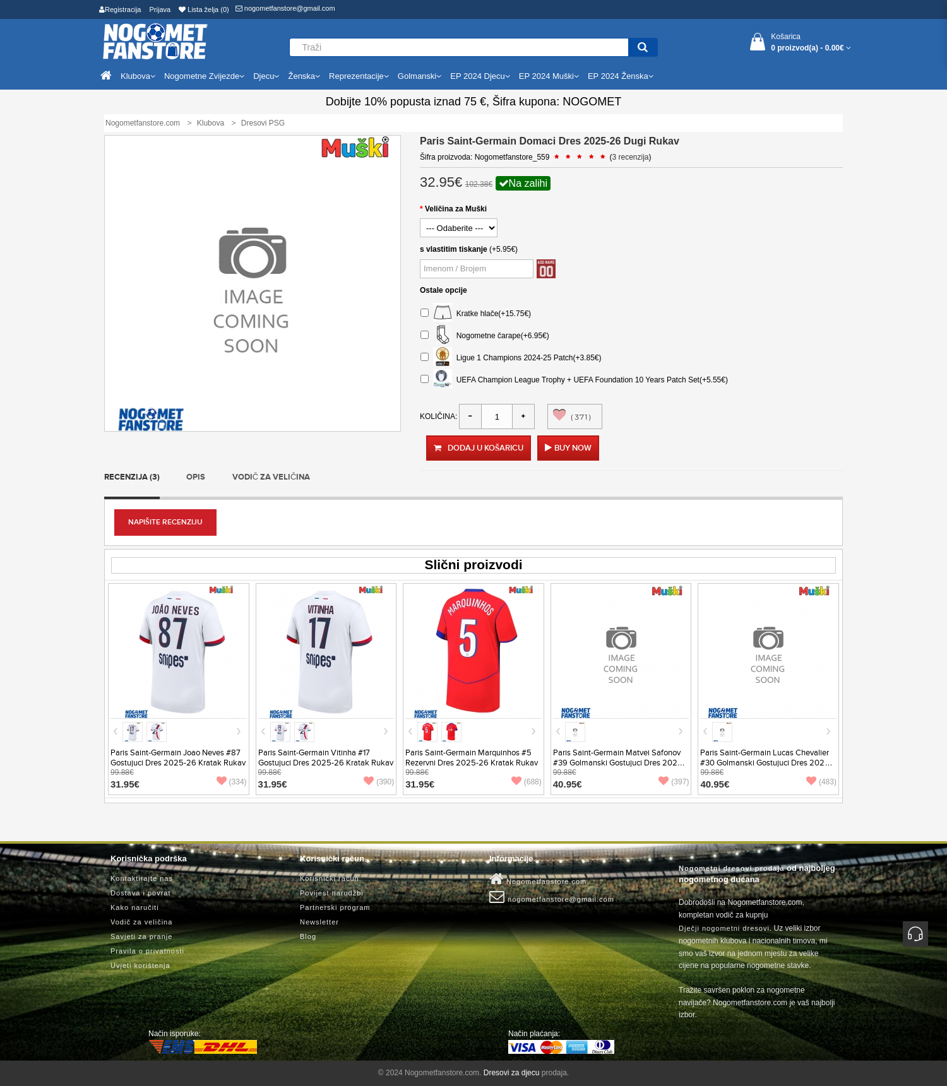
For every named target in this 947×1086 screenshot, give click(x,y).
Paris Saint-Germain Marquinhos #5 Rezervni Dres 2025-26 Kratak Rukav (471, 758)
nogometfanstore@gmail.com (285, 8)
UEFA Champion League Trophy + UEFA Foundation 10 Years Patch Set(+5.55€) (574, 380)
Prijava (160, 9)
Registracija (120, 9)
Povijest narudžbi (332, 893)
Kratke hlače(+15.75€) (475, 314)
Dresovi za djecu (512, 1072)
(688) (526, 782)
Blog (308, 936)
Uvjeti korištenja (140, 965)
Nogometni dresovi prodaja (731, 868)
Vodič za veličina (271, 477)
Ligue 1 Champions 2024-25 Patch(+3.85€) (511, 358)
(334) (232, 782)
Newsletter (319, 922)
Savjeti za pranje (141, 936)
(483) (821, 782)
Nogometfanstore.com (538, 879)
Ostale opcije (443, 290)
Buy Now (573, 448)
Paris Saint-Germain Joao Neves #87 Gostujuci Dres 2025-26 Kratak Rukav (178, 758)
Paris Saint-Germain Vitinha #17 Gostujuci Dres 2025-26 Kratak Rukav (325, 758)
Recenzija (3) (132, 477)
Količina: (438, 416)
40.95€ (567, 784)
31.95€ (125, 784)
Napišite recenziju (165, 522)
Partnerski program (335, 907)
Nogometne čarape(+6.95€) (484, 336)
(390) (379, 782)
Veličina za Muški (456, 208)
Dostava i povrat (140, 893)
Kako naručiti (134, 907)
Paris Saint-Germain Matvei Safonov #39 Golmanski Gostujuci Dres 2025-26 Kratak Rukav (619, 763)
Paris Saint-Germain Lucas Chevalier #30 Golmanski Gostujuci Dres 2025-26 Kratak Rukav (766, 763)
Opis (195, 477)
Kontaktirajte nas (141, 878)
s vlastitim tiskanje (453, 249)
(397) (673, 782)
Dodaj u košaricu (478, 448)
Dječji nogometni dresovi (724, 928)
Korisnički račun (329, 878)
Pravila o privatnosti (147, 951)
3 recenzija (630, 157)
